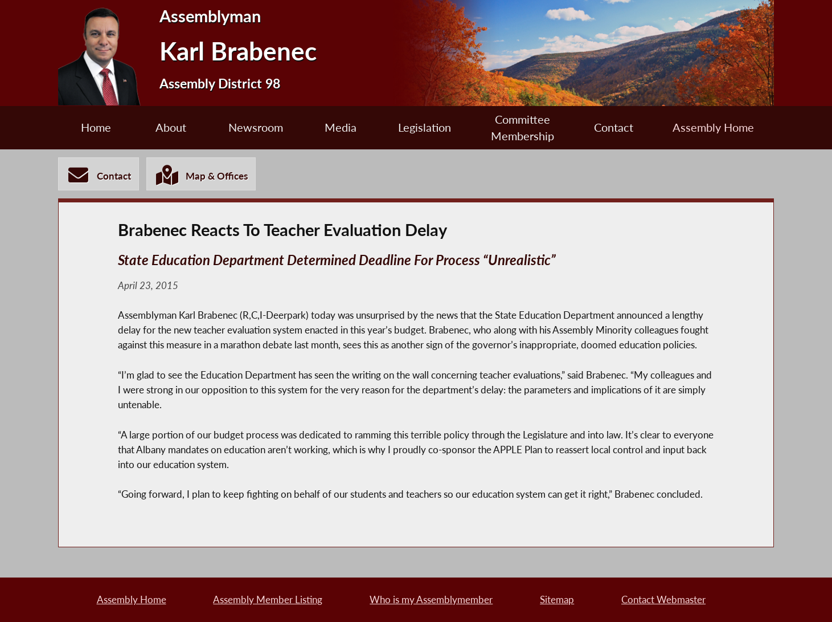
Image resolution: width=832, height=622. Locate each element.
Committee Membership (522, 128)
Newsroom (255, 127)
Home (96, 127)
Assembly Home (713, 127)
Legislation (424, 127)
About (170, 127)
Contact (613, 127)
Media (340, 127)
